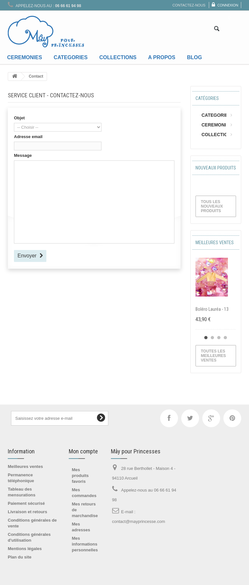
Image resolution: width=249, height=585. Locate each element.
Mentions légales (25, 548)
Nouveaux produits (216, 167)
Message (23, 155)
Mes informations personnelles (85, 544)
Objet (19, 117)
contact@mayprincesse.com (138, 521)
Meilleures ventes (215, 242)
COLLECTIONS (218, 134)
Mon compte (83, 451)
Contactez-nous (189, 5)
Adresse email (28, 136)
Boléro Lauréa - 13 (212, 309)
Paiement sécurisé (26, 503)
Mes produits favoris (80, 475)
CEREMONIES (217, 124)
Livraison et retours (27, 511)
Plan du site (19, 557)
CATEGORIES (216, 115)
